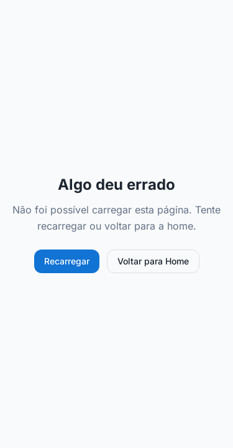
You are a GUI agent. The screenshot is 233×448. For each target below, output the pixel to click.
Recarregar (66, 261)
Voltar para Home (153, 261)
